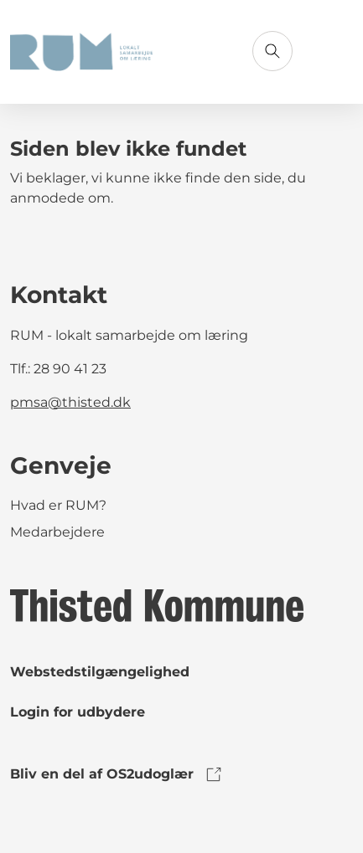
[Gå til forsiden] (81, 52)
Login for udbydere (77, 712)
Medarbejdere (57, 532)
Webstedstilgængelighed (99, 672)
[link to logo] (156, 605)
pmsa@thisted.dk (70, 402)
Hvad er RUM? (58, 505)
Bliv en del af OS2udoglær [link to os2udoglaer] (117, 774)
